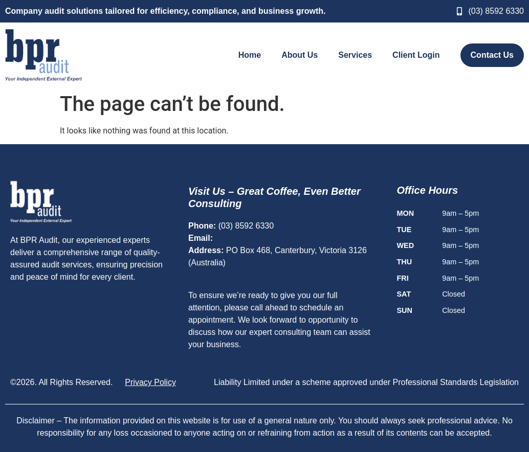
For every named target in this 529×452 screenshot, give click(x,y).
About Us (299, 55)
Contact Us (492, 55)
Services (355, 55)
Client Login (415, 55)
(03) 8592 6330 (246, 225)
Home (249, 55)
